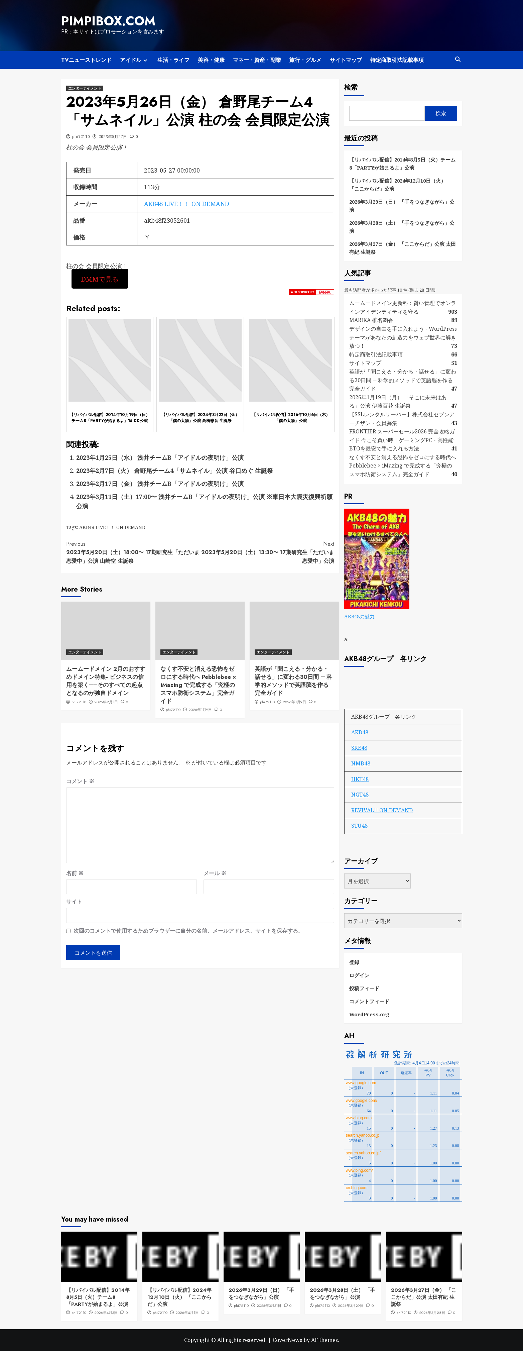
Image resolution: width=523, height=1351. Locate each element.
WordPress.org (369, 1014)
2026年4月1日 (187, 1312)
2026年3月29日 (351, 1305)
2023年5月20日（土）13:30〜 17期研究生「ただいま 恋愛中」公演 (267, 552)
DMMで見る (100, 278)
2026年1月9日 (200, 709)
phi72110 (81, 136)
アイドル (134, 60)
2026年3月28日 (432, 1312)
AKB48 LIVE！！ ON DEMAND (186, 204)
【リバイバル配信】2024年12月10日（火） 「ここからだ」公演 (397, 184)
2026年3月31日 (269, 1305)
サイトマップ (346, 60)
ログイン (359, 975)
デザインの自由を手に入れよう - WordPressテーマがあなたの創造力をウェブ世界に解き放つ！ (403, 337)
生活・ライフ (173, 60)
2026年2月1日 (106, 702)
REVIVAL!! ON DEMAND (382, 810)
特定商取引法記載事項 (397, 60)
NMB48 (360, 763)
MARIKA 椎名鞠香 (371, 320)
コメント (80, 781)
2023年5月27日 (113, 136)
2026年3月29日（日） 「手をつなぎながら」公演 (401, 205)
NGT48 (360, 794)
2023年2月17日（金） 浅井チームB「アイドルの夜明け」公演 (160, 484)
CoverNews (287, 1340)
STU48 (359, 825)
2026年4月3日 (106, 1312)
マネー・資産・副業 (257, 60)
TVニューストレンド (86, 60)
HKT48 (360, 779)
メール (215, 873)
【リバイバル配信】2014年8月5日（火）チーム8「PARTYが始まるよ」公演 (402, 163)
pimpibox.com (108, 21)
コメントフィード (369, 1001)
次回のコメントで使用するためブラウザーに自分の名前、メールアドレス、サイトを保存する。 (188, 930)
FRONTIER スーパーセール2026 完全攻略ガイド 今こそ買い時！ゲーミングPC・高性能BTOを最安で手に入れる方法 (402, 440)
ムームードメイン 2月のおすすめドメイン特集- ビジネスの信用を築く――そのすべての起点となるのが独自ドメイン (105, 681)
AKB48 (359, 732)
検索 (351, 87)
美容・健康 (211, 60)
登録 (354, 962)
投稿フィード (364, 988)
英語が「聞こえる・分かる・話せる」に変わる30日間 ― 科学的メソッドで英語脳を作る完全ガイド (293, 681)
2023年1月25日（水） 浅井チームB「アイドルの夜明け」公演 (160, 457)
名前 (75, 873)
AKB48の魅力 (359, 616)
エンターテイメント (84, 88)
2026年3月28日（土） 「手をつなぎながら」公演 (401, 226)
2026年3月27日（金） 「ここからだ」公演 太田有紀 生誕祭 (402, 247)
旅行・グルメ (305, 60)
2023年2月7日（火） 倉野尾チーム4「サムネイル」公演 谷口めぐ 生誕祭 (174, 470)
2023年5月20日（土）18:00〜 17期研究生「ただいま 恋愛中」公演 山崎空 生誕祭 (133, 552)
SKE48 (359, 747)
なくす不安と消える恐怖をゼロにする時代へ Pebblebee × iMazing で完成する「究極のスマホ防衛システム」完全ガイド (198, 685)
